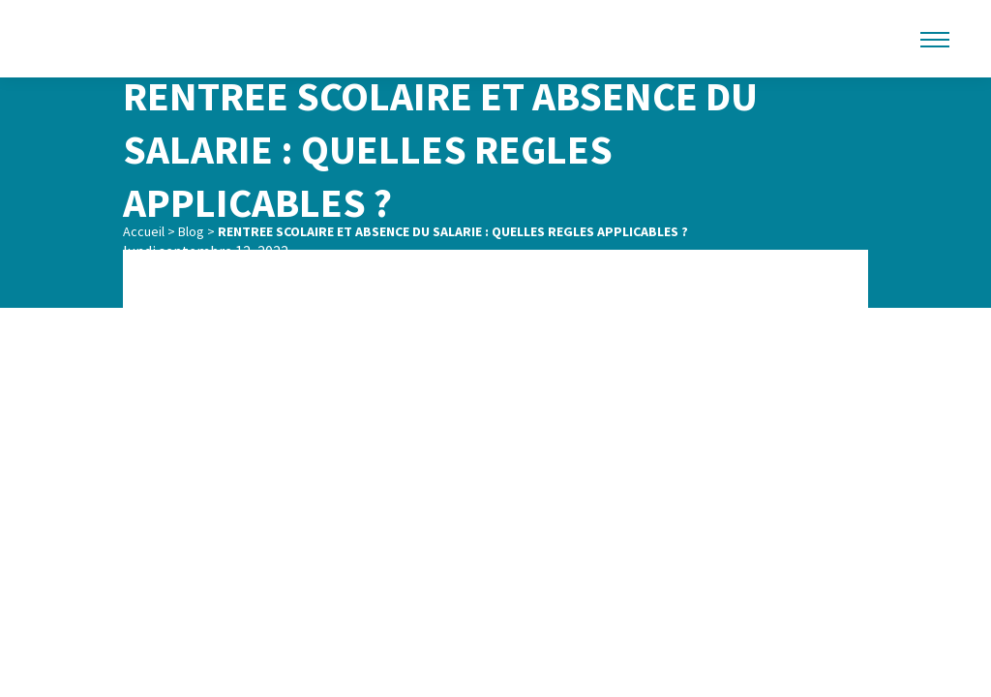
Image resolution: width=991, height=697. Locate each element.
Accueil (144, 231)
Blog (191, 231)
